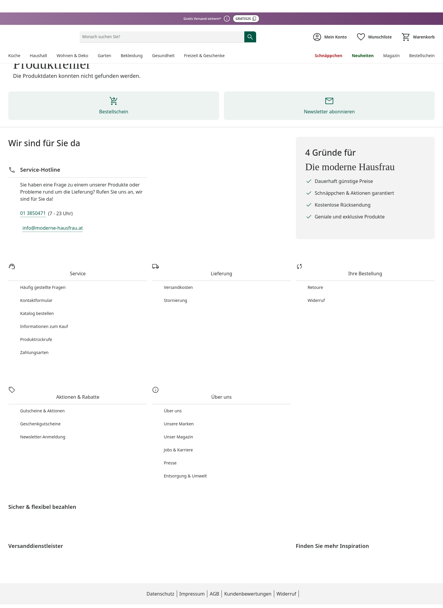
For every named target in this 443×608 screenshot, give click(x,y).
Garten (105, 30)
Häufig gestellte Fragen (43, 268)
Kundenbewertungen (216, 597)
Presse (170, 438)
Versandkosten (178, 268)
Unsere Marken (179, 399)
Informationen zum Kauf (44, 308)
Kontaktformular (36, 281)
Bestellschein (421, 30)
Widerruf (316, 281)
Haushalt (39, 30)
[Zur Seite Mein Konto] (327, 12)
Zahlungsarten (34, 334)
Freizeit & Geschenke (206, 30)
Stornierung (175, 281)
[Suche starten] (250, 12)
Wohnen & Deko (73, 30)
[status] (160, 12)
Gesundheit (164, 30)
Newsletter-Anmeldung (43, 412)
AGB (183, 597)
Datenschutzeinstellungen (299, 597)
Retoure (315, 268)
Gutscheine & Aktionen (42, 386)
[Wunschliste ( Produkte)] (372, 12)
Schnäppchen (328, 30)
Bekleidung (133, 30)
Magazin (390, 30)
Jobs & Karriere (179, 425)
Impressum (160, 597)
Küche (14, 30)
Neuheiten (362, 30)
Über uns (173, 386)
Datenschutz (128, 597)
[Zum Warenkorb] (417, 12)
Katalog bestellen (37, 294)
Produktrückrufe (36, 321)
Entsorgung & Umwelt (185, 451)
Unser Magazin (179, 412)
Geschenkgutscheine (40, 399)
